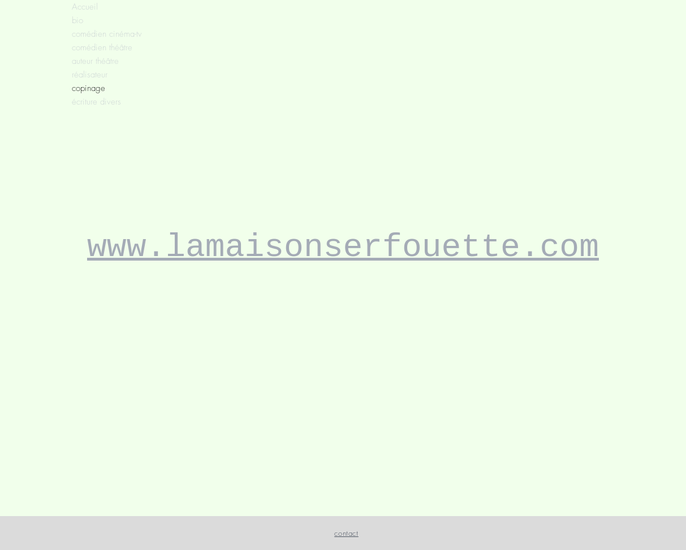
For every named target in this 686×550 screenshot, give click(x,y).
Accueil (85, 6)
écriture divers (96, 101)
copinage (88, 88)
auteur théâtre (95, 61)
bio (77, 20)
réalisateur (89, 74)
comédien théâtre (102, 47)
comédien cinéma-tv (107, 34)
